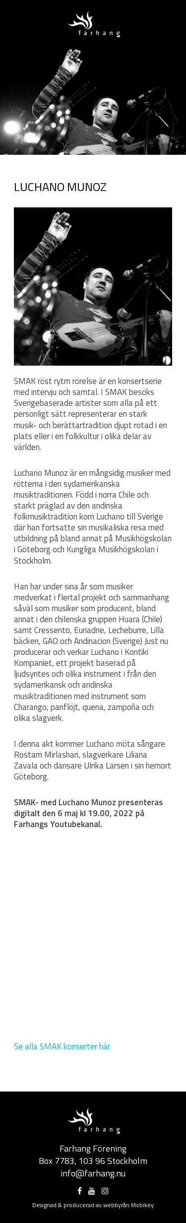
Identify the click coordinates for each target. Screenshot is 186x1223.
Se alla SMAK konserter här (62, 1046)
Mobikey (142, 1205)
